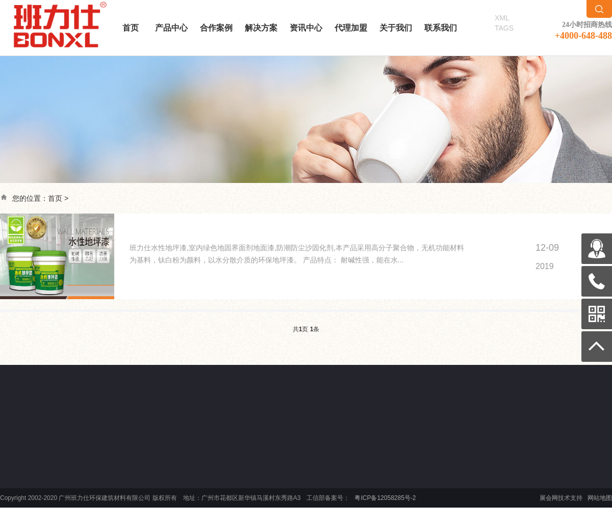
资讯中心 (306, 27)
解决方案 (261, 27)
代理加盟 (351, 27)
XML (502, 18)
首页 (130, 27)
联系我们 (440, 27)
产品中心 (171, 27)
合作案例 (216, 27)
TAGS (504, 28)
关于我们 (395, 27)
